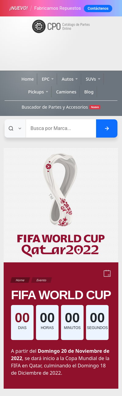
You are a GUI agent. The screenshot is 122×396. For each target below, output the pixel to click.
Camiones (66, 92)
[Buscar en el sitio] (106, 128)
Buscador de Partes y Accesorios (61, 107)
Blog (88, 92)
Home (27, 79)
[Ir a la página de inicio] (61, 26)
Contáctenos (98, 8)
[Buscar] (61, 128)
